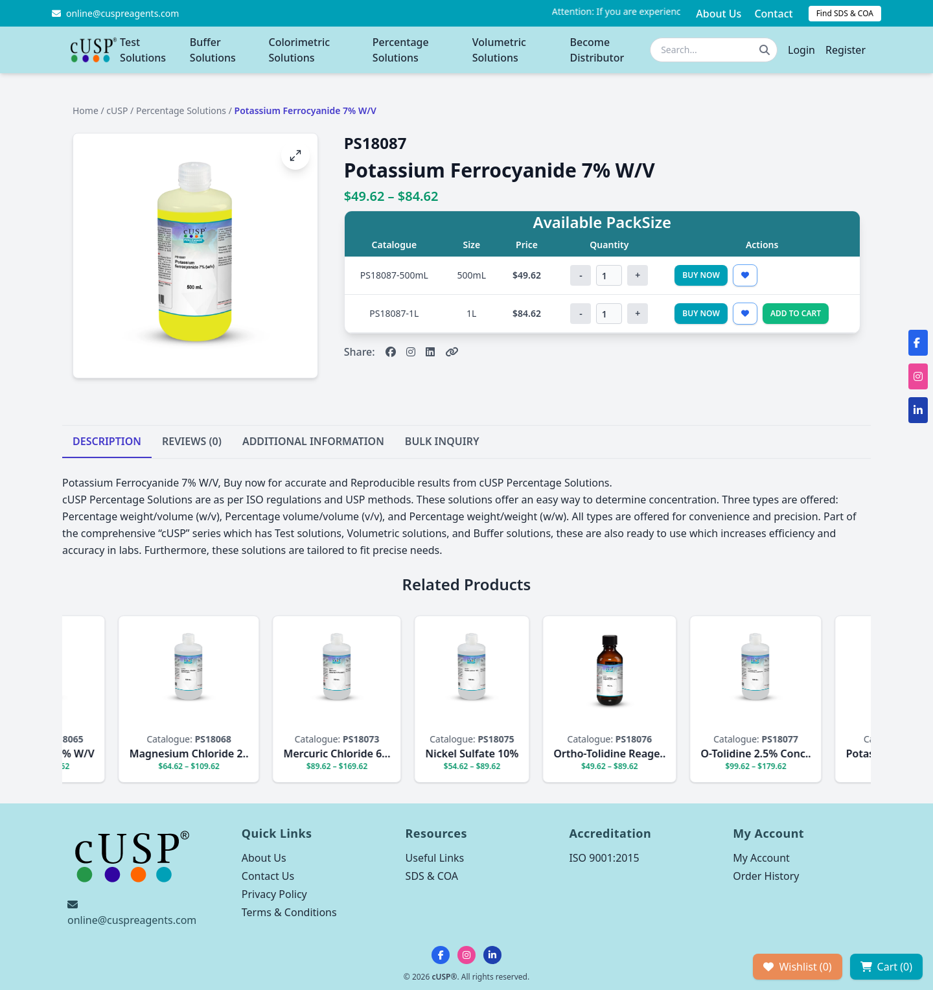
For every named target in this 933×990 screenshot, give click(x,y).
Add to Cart (795, 313)
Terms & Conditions (289, 912)
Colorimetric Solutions (299, 50)
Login (801, 50)
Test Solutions (143, 50)
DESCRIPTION (107, 441)
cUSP (117, 110)
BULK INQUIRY (442, 441)
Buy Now (701, 275)
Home (85, 110)
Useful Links (435, 858)
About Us (718, 13)
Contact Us (268, 876)
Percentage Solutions (401, 50)
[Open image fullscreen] (295, 155)
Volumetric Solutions (499, 50)
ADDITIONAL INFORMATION (313, 441)
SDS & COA (432, 876)
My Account (761, 858)
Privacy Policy (274, 894)
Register (845, 50)
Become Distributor (597, 50)
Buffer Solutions (213, 50)
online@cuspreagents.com (131, 920)
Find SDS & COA (844, 13)
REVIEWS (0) (192, 441)
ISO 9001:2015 (604, 858)
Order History (766, 876)
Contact (773, 13)
